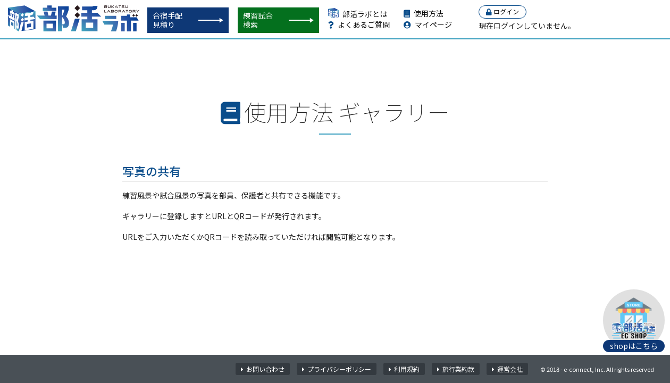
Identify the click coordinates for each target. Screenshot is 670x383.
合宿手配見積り (167, 20)
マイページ (428, 24)
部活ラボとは (357, 14)
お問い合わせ (262, 368)
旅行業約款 (455, 368)
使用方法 (423, 13)
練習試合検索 (258, 20)
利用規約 (404, 368)
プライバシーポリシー (336, 368)
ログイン (502, 11)
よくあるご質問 (359, 24)
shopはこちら (634, 345)
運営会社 (507, 368)
